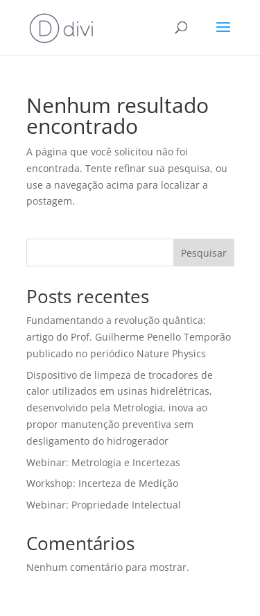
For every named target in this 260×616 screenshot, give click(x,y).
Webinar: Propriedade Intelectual (103, 504)
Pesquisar (204, 252)
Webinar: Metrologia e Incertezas (103, 462)
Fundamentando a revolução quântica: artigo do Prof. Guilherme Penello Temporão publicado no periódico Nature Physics (128, 337)
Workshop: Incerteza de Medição (102, 483)
